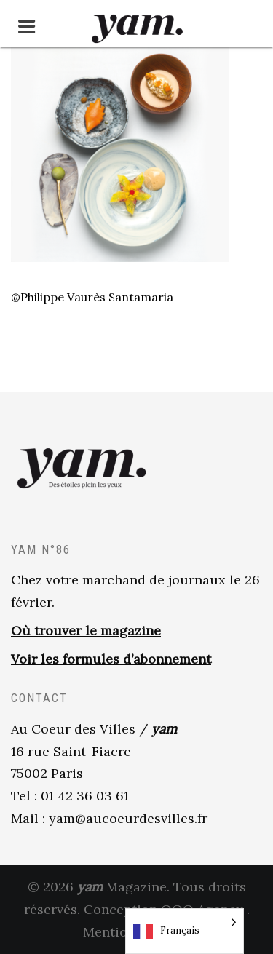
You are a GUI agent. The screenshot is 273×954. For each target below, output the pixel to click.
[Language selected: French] (184, 931)
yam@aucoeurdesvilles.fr (128, 818)
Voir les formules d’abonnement (111, 659)
